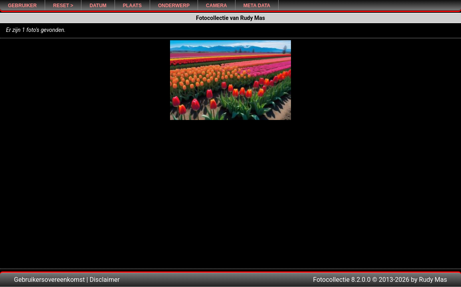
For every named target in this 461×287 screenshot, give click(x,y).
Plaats (132, 5)
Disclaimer (104, 279)
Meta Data (257, 5)
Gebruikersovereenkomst (49, 279)
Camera (216, 5)
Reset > (63, 5)
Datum (97, 5)
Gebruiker (22, 5)
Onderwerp (174, 5)
